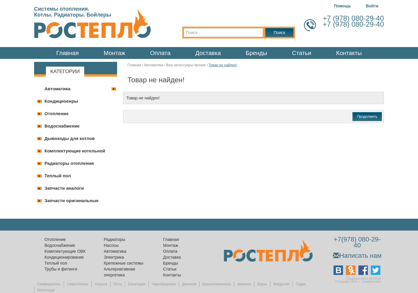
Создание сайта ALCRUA (363, 278)
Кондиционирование (64, 257)
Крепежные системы (123, 263)
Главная (67, 53)
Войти (372, 6)
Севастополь (77, 284)
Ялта (118, 284)
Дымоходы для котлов (69, 138)
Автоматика (57, 88)
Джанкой (189, 284)
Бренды (256, 53)
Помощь (342, 6)
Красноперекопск (216, 284)
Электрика (114, 257)
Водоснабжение (62, 125)
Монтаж (114, 53)
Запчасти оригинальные (71, 200)
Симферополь (49, 284)
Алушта (101, 284)
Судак (301, 284)
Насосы (111, 245)
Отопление (56, 113)
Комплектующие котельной (74, 150)
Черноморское (164, 284)
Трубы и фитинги (60, 269)
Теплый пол (57, 175)
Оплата (160, 53)
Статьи (301, 53)
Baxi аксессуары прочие (186, 65)
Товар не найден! (222, 65)
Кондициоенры (61, 101)
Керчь (262, 284)
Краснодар (46, 290)
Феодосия (281, 284)
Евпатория (137, 284)
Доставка (208, 53)
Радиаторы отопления (69, 163)
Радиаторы (114, 239)
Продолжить (367, 117)
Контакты (349, 53)
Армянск (244, 284)
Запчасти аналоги (64, 188)
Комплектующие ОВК (65, 251)
